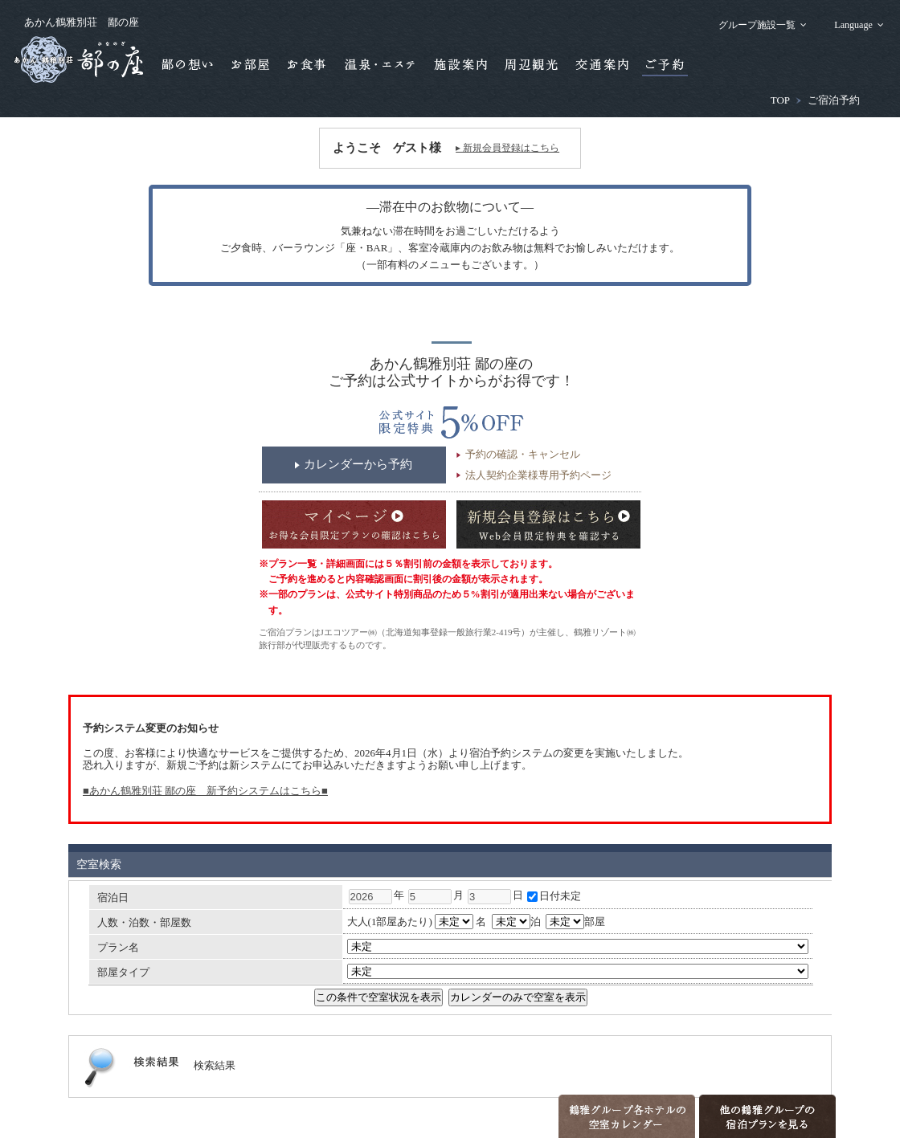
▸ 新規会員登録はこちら (507, 147)
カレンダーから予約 (358, 464)
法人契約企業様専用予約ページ (538, 475)
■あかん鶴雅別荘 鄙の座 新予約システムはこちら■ (205, 791)
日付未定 (554, 896)
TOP (780, 100)
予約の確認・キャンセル (522, 454)
